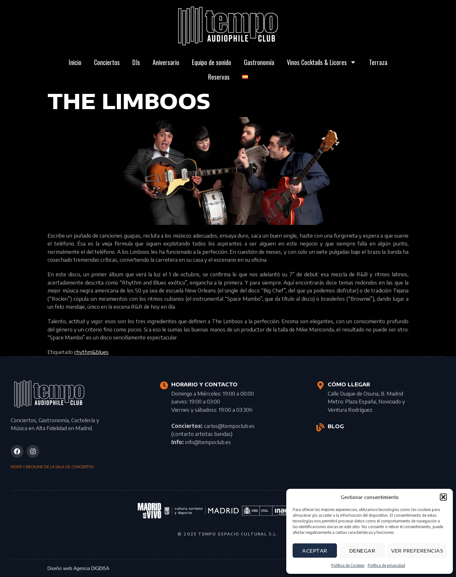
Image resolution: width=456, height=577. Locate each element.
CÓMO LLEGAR (349, 384)
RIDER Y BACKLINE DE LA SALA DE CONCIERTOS (52, 466)
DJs (136, 62)
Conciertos (107, 62)
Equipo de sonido (211, 62)
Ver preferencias (417, 551)
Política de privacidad (386, 565)
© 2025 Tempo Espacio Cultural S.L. (228, 533)
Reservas (219, 77)
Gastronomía (259, 62)
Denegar (362, 551)
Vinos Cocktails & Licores (321, 62)
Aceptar (314, 551)
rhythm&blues (91, 351)
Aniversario (166, 62)
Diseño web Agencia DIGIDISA (78, 568)
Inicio (75, 62)
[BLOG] (320, 427)
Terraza (378, 62)
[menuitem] (245, 76)
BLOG (336, 426)
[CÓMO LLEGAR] (320, 385)
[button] (443, 497)
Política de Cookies (347, 565)
